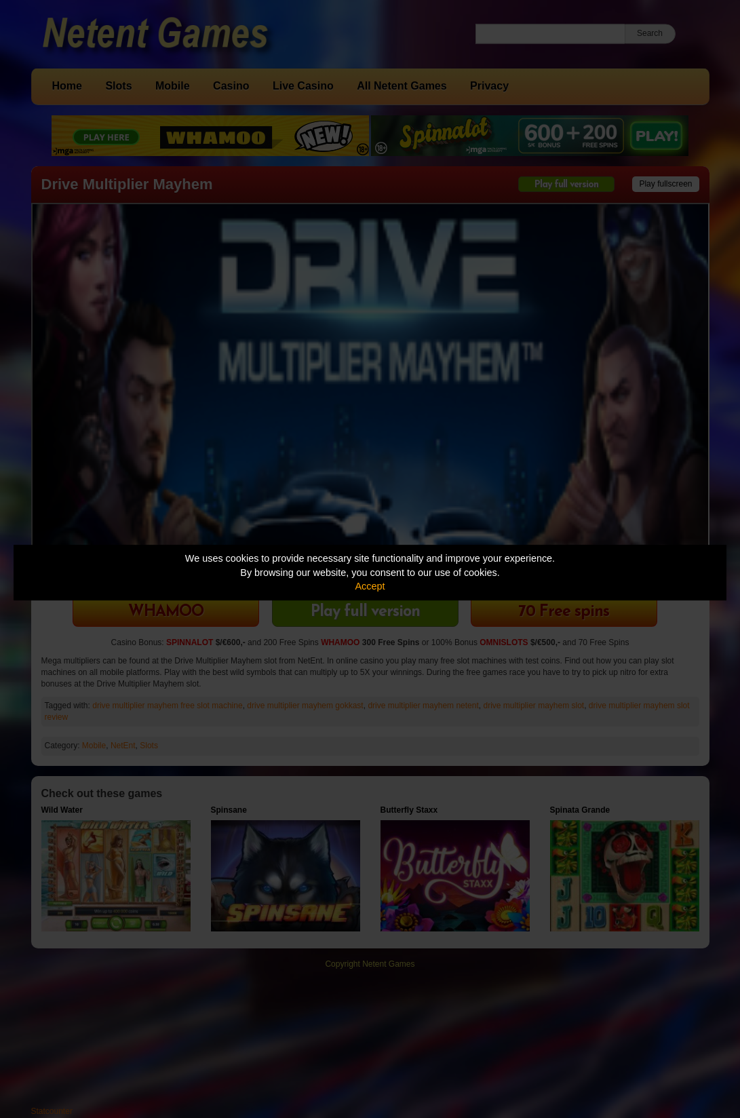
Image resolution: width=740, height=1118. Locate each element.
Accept (370, 586)
